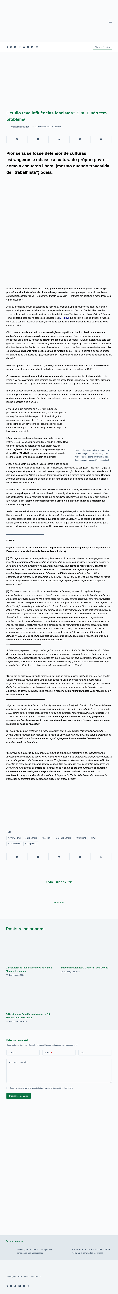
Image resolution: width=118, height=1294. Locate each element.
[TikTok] (20, 47)
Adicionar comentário (19, 1062)
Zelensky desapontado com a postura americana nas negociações (34, 1251)
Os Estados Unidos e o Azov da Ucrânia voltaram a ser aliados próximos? (91, 1251)
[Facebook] (28, 47)
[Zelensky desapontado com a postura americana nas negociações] (10, 1251)
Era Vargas (31, 838)
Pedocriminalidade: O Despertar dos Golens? (85, 967)
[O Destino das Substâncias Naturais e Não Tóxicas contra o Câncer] (31, 995)
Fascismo (47, 838)
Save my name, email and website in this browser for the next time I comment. (41, 1088)
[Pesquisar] (37, 47)
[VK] (24, 47)
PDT (93, 838)
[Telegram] (7, 47)
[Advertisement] (59, 804)
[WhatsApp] (80, 139)
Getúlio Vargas (63, 838)
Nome (12, 1052)
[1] (60, 318)
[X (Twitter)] (11, 47)
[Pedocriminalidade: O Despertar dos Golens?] (86, 949)
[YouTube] (15, 47)
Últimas (57, 127)
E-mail (48, 1052)
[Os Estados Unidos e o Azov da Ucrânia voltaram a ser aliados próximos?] (65, 1251)
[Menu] (110, 21)
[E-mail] (101, 139)
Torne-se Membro (102, 47)
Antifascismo (14, 838)
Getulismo (80, 838)
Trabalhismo (14, 844)
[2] (64, 318)
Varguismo (30, 844)
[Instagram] (32, 47)
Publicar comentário (18, 1096)
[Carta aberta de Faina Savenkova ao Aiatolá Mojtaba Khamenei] (31, 949)
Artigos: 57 (59, 902)
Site (82, 1052)
